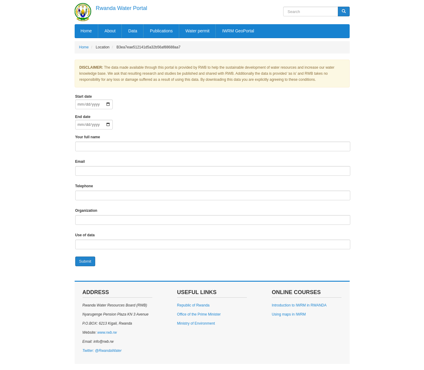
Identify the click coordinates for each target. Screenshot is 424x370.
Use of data (85, 235)
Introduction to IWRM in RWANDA (299, 305)
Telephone (84, 186)
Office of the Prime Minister (199, 314)
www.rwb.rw (106, 332)
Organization (86, 210)
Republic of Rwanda (193, 305)
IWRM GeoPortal (238, 30)
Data (132, 30)
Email (80, 161)
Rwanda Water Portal (121, 8)
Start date (83, 96)
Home (86, 30)
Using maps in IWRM (289, 314)
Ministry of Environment (196, 323)
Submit (85, 261)
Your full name (87, 137)
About (110, 30)
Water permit (198, 30)
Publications (161, 30)
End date (83, 117)
